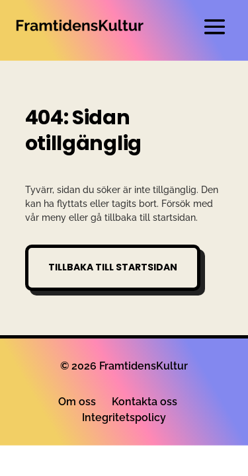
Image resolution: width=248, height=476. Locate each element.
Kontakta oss (144, 401)
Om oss (77, 401)
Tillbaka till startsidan (112, 267)
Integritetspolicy (124, 417)
